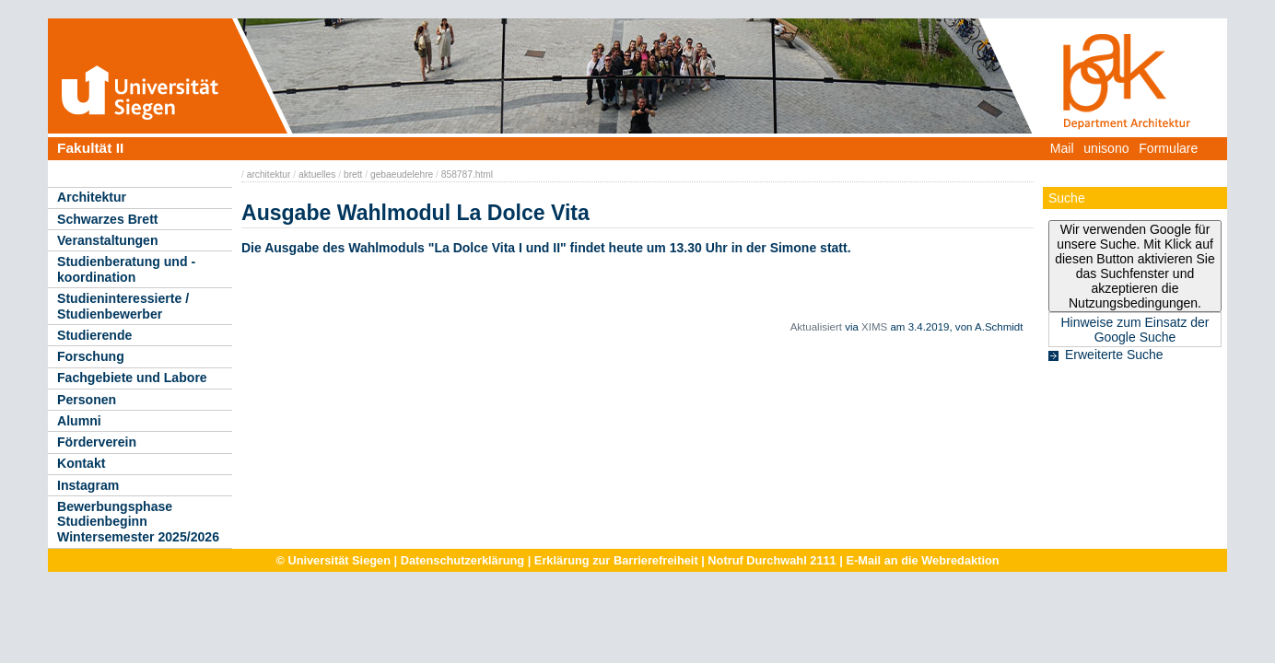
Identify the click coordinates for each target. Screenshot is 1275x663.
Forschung (90, 356)
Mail (1062, 148)
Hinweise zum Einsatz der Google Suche (1134, 329)
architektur (269, 174)
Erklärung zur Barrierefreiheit (616, 560)
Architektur (91, 197)
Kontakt (81, 463)
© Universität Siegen (333, 560)
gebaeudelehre (401, 174)
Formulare (1168, 148)
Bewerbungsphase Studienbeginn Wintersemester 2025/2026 (138, 521)
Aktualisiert (816, 326)
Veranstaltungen (107, 240)
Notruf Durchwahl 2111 (772, 560)
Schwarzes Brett (107, 219)
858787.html (467, 174)
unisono (1106, 148)
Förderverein (96, 442)
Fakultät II (90, 148)
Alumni (79, 420)
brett (353, 174)
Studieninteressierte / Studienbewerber (123, 306)
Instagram (88, 485)
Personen (86, 399)
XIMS (874, 326)
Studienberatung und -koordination (126, 269)
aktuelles (316, 174)
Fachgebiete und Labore (132, 377)
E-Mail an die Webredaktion (922, 560)
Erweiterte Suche (1114, 354)
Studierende (94, 335)
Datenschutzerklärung (462, 560)
